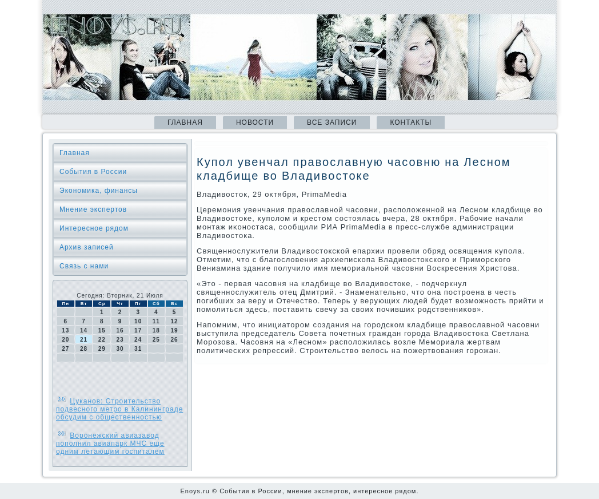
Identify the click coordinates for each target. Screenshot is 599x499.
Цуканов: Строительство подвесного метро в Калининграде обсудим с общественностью (119, 409)
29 (102, 349)
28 (83, 349)
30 (119, 349)
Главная (185, 122)
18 (156, 330)
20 (65, 339)
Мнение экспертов (93, 209)
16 (119, 330)
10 (138, 321)
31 (138, 349)
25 (156, 339)
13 (65, 330)
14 (83, 330)
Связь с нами (84, 266)
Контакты (411, 122)
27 (65, 349)
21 (83, 339)
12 (174, 321)
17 (138, 330)
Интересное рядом (94, 228)
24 (138, 339)
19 (174, 330)
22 (102, 339)
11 (156, 321)
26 (174, 339)
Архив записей (86, 247)
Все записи (332, 122)
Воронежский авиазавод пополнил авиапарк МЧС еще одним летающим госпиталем (110, 443)
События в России (93, 172)
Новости (255, 122)
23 (119, 339)
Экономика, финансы (98, 191)
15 (102, 330)
